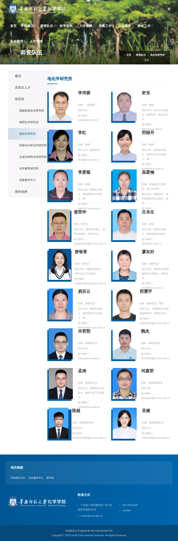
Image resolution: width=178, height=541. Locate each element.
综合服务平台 (36, 477)
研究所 (19, 99)
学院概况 (27, 26)
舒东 (146, 93)
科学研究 (66, 26)
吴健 (146, 410)
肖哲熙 (84, 331)
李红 (82, 132)
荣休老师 (21, 191)
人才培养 (85, 26)
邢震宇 (146, 291)
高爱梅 (148, 172)
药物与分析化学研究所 (33, 145)
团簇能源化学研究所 (31, 110)
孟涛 (82, 371)
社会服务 (124, 26)
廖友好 (148, 252)
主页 (128, 55)
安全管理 (16, 41)
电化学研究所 (157, 55)
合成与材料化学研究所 (33, 156)
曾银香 (81, 252)
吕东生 (148, 212)
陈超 (76, 410)
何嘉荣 (147, 371)
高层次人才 (22, 87)
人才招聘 (36, 41)
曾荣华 (80, 212)
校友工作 (144, 26)
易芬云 (84, 291)
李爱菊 (84, 172)
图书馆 (50, 477)
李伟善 (84, 93)
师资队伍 (46, 26)
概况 (18, 76)
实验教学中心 (27, 180)
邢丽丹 (148, 132)
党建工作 (105, 26)
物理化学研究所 (29, 122)
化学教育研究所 (29, 168)
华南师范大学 (18, 477)
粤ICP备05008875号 (102, 530)
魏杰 (145, 331)
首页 (13, 26)
